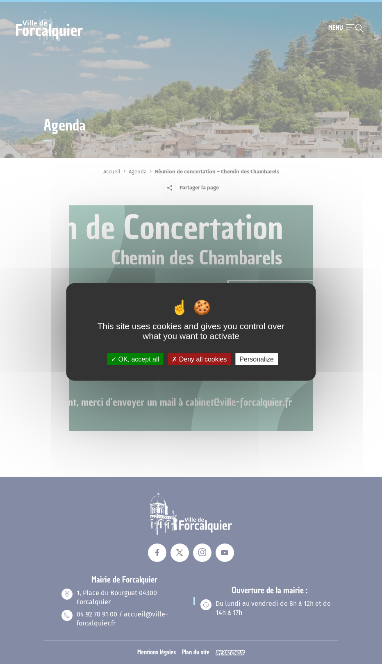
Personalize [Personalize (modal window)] (256, 359)
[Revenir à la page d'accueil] (49, 43)
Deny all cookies (199, 359)
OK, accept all (135, 359)
